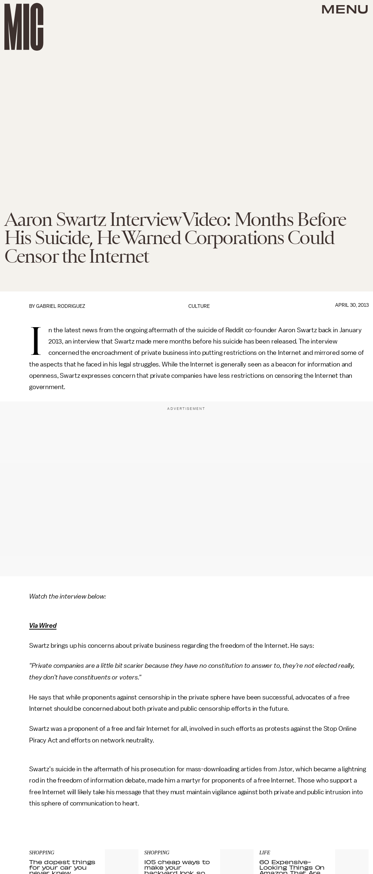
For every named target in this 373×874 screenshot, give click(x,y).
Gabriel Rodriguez (60, 306)
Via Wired (42, 625)
